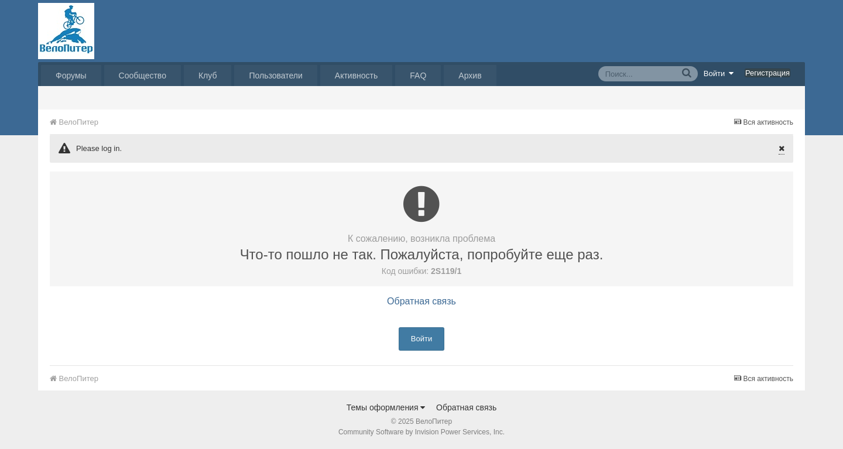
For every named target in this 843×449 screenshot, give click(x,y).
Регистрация (767, 72)
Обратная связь (421, 301)
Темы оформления (386, 407)
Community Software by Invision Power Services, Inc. (421, 432)
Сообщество (142, 75)
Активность (356, 75)
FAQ (418, 75)
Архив (469, 75)
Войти (719, 73)
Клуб (207, 75)
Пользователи (275, 75)
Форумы (71, 75)
